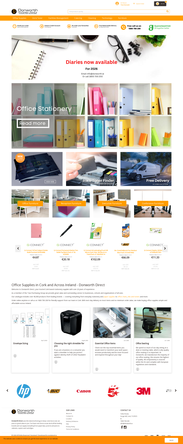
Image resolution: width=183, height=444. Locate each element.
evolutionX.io (52, 435)
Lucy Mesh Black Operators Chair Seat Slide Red (36, 251)
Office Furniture (30, 203)
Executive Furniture (112, 203)
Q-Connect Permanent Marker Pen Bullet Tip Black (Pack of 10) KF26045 (96, 252)
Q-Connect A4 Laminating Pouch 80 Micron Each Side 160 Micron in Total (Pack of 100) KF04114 (126, 252)
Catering (78, 18)
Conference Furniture (153, 203)
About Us (69, 413)
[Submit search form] (167, 11)
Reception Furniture (71, 203)
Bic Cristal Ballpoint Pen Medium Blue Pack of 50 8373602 (155, 251)
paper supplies (109, 296)
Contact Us (69, 416)
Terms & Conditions (72, 429)
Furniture (122, 18)
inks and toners (134, 296)
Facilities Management (58, 18)
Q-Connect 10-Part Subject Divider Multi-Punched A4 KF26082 (66, 251)
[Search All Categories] (119, 11)
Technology (107, 18)
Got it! (171, 440)
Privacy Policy (70, 426)
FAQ (67, 424)
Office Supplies (19, 18)
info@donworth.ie (126, 424)
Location (69, 419)
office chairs (122, 296)
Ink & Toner (37, 18)
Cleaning (92, 18)
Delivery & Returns (72, 421)
